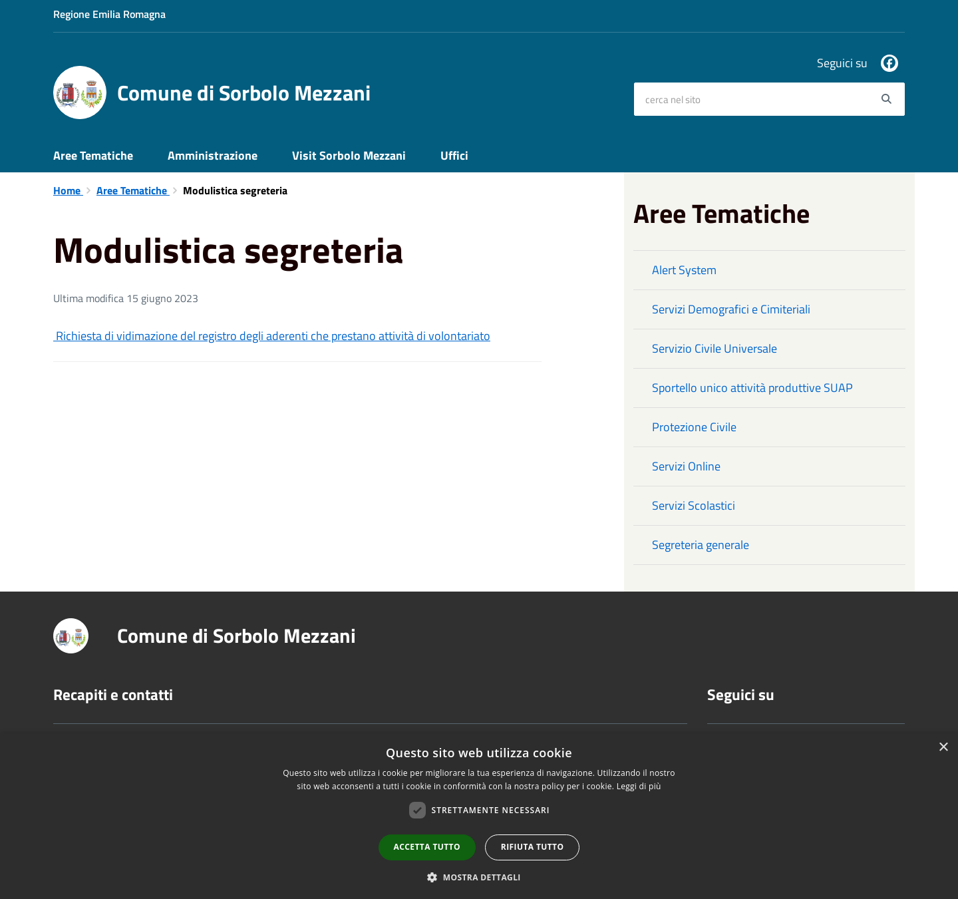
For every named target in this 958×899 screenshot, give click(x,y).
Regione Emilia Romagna (109, 14)
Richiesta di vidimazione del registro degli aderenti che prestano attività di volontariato (271, 336)
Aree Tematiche (93, 155)
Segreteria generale (700, 545)
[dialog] (479, 816)
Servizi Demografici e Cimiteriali (731, 309)
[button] (479, 876)
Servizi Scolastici (693, 505)
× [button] (943, 748)
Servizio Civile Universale (714, 348)
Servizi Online (686, 466)
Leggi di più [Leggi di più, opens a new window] (639, 786)
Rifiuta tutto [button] (532, 846)
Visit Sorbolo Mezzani (349, 155)
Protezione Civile (694, 427)
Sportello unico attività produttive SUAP (752, 388)
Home (68, 190)
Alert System (684, 270)
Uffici (454, 155)
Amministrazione (212, 155)
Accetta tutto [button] (427, 846)
